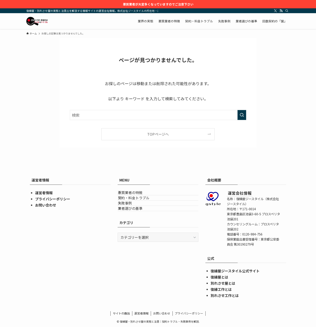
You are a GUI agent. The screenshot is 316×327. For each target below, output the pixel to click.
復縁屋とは (219, 277)
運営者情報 (44, 192)
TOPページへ (158, 134)
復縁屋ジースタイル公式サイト (235, 270)
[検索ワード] (158, 115)
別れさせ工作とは (225, 295)
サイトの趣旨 (121, 313)
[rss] (281, 10)
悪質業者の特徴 (135, 195)
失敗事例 (130, 216)
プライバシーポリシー (52, 198)
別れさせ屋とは (223, 283)
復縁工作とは (221, 289)
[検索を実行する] (241, 115)
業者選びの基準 (135, 226)
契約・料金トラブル (138, 205)
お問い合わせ (45, 205)
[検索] (287, 10)
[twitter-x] (275, 10)
